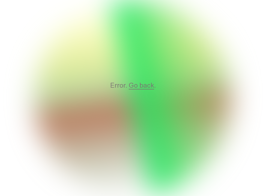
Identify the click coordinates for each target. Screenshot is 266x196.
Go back (141, 85)
